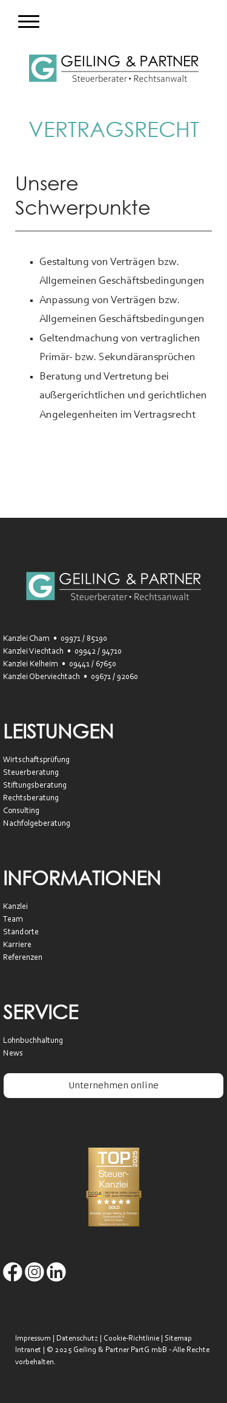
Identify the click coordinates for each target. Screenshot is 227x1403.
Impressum (33, 1338)
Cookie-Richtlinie (131, 1338)
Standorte (21, 932)
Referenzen (22, 958)
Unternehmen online (113, 1085)
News (13, 1054)
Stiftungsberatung (35, 786)
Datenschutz (77, 1338)
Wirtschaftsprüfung (36, 760)
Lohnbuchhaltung (33, 1041)
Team (13, 920)
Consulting (21, 811)
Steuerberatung (31, 773)
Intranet (28, 1350)
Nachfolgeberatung (36, 824)
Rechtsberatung (31, 798)
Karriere (17, 945)
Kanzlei (15, 907)
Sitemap (178, 1338)
